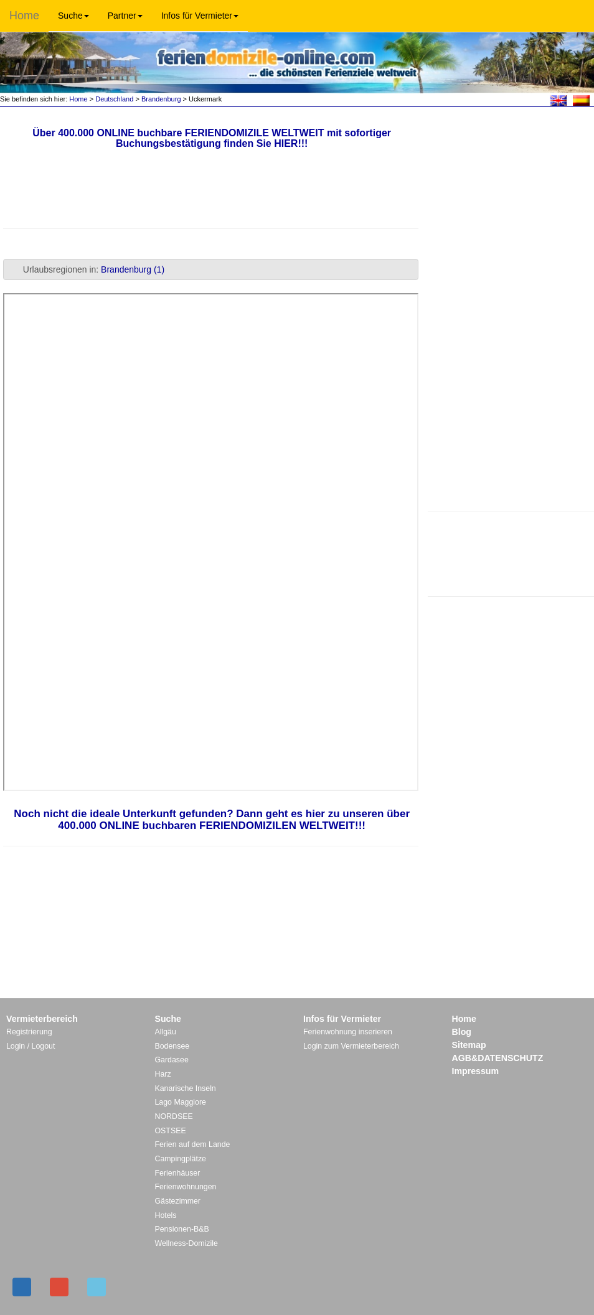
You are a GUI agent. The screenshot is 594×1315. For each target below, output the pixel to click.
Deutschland (114, 99)
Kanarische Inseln (185, 1088)
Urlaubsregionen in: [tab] (86, 269)
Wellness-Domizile (186, 1243)
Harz (163, 1074)
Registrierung (29, 1031)
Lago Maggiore (180, 1102)
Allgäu (165, 1031)
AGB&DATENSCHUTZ (498, 1058)
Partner (125, 16)
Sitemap (469, 1045)
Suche (73, 16)
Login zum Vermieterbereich (351, 1046)
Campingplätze (180, 1158)
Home (24, 15)
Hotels (166, 1215)
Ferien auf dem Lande (192, 1144)
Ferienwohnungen (186, 1186)
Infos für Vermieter (199, 16)
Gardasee (172, 1059)
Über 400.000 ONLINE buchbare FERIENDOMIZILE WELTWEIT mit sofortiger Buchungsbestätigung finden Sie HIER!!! (211, 138)
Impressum (475, 1071)
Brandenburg (161, 99)
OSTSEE (170, 1130)
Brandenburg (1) (132, 269)
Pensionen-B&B (182, 1229)
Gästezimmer (177, 1201)
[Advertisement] (510, 553)
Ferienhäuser (177, 1173)
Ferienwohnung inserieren (347, 1031)
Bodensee (172, 1046)
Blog (461, 1032)
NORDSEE (174, 1116)
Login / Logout (30, 1046)
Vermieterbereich (42, 1019)
